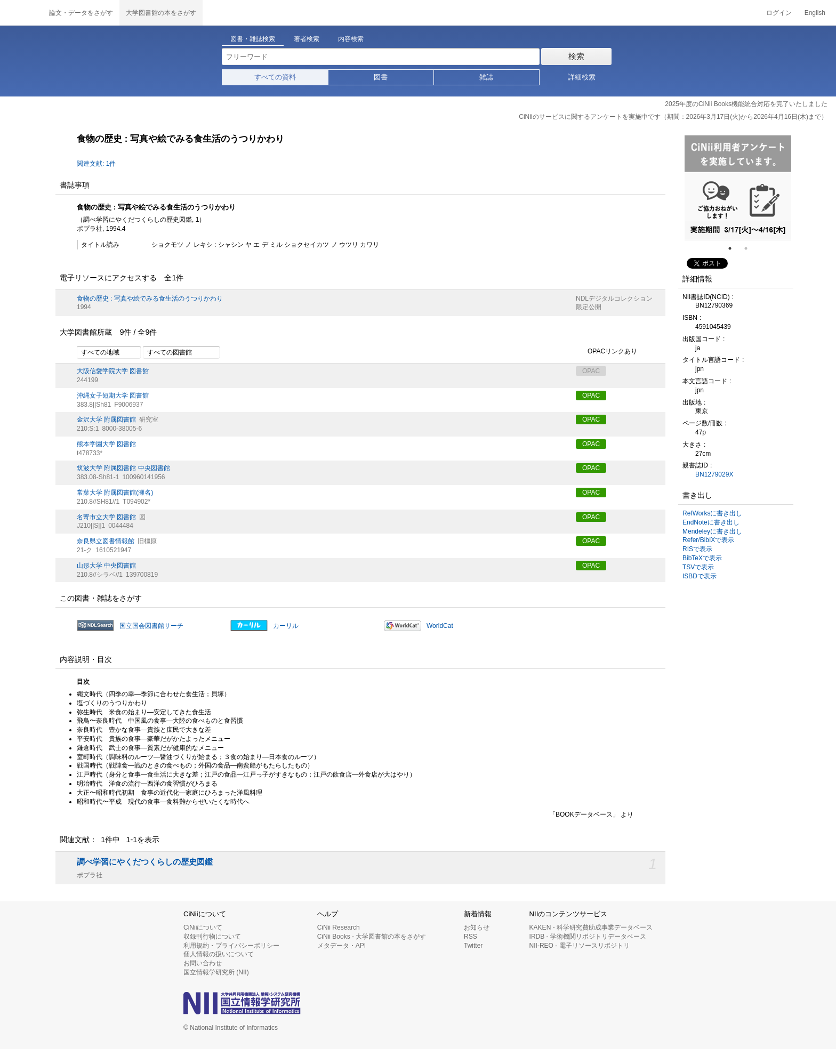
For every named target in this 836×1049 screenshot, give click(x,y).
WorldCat (440, 626)
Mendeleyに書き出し (712, 531)
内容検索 (351, 39)
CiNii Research (338, 927)
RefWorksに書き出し (712, 513)
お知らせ (476, 927)
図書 (381, 77)
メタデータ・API (341, 945)
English (815, 13)
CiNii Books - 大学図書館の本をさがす (372, 936)
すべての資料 (275, 77)
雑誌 (486, 77)
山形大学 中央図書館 (106, 565)
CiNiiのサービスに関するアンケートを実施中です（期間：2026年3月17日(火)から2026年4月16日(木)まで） (673, 116)
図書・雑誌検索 (252, 39)
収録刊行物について (212, 936)
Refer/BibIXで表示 (708, 540)
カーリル (286, 626)
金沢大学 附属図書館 (106, 419)
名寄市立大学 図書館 (106, 517)
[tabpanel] (737, 188)
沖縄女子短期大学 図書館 (113, 395)
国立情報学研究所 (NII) (216, 972)
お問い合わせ (202, 963)
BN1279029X (714, 474)
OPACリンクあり (606, 352)
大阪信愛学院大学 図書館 (113, 371)
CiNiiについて (202, 927)
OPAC (591, 395)
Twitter (473, 945)
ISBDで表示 (699, 576)
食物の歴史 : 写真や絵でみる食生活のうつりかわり (150, 298)
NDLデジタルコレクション (614, 298)
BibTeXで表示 (702, 558)
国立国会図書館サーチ (151, 626)
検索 (576, 56)
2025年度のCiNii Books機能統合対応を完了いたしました (746, 104)
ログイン (779, 13)
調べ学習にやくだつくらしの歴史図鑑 (145, 862)
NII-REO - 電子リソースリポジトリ (579, 945)
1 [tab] (734, 248)
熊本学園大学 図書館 (106, 444)
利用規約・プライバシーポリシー (231, 945)
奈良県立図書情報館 (105, 541)
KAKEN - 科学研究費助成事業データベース (591, 927)
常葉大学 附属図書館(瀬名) (115, 492)
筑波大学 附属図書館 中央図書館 (123, 468)
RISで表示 (697, 549)
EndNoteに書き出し (710, 522)
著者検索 (306, 39)
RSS (470, 936)
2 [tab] (750, 248)
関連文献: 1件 (96, 163)
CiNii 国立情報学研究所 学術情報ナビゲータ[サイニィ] (21, 13)
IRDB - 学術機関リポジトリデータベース (587, 936)
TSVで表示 (698, 567)
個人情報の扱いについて (218, 954)
